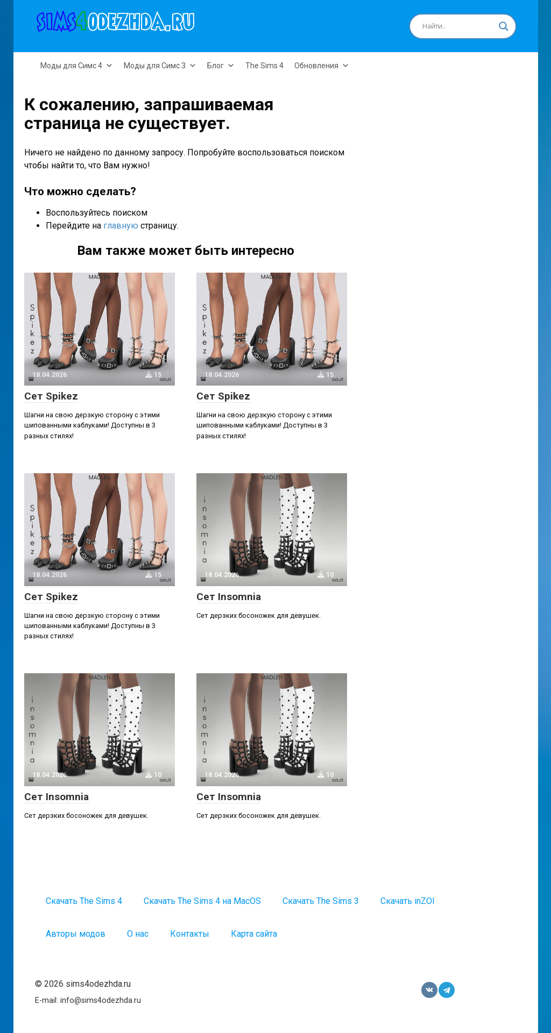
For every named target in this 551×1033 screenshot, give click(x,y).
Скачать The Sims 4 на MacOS (202, 901)
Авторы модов (75, 934)
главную (120, 225)
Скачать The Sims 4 (84, 901)
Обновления (321, 65)
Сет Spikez (51, 396)
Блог (221, 65)
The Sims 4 (264, 65)
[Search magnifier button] (503, 26)
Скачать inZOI (407, 901)
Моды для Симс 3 (160, 65)
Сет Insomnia (228, 596)
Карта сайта (254, 934)
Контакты (189, 934)
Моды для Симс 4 (76, 65)
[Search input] (457, 26)
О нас (138, 934)
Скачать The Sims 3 (320, 901)
